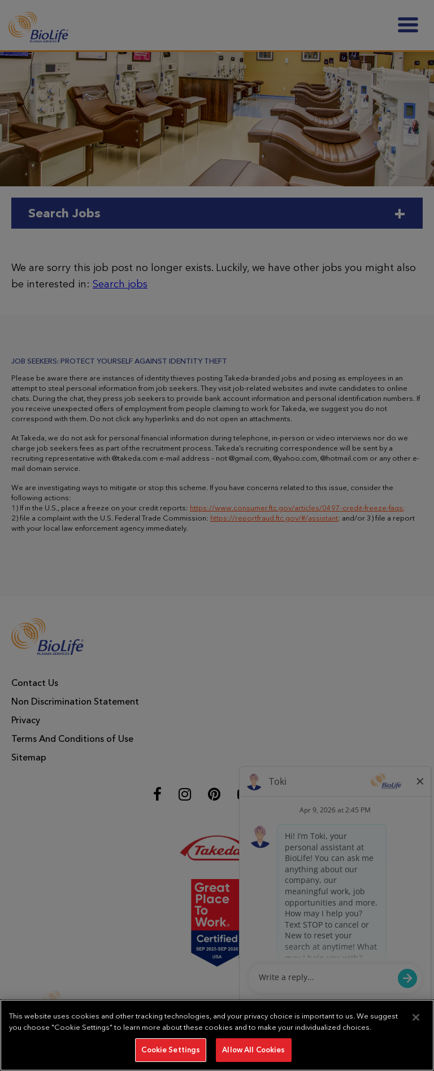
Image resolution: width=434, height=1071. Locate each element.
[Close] (415, 1017)
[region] (217, 1035)
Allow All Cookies (253, 1050)
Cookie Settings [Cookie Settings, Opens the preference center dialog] (170, 1050)
